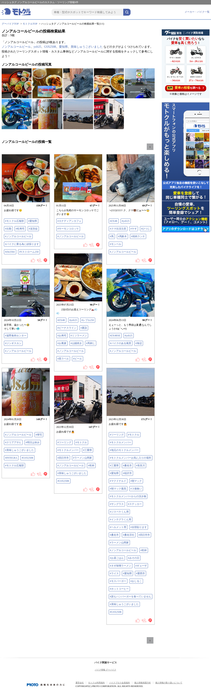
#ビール (77, 358)
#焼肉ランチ (138, 236)
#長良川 (140, 465)
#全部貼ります (139, 527)
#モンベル (115, 244)
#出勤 (8, 228)
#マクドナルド (118, 480)
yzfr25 (37, 46)
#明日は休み (32, 442)
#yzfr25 (126, 221)
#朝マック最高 (118, 488)
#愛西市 (140, 573)
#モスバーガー (118, 581)
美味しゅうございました (87, 46)
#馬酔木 (122, 236)
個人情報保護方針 (142, 683)
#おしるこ (136, 581)
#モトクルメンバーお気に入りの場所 (130, 457)
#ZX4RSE (115, 335)
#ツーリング (117, 434)
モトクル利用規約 (96, 683)
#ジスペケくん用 (119, 511)
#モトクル (133, 434)
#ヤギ (134, 228)
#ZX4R (113, 221)
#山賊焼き (76, 343)
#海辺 (139, 343)
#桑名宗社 (128, 534)
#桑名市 (127, 465)
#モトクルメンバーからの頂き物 (128, 496)
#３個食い (136, 488)
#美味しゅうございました (19, 450)
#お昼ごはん (117, 558)
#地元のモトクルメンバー (124, 450)
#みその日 (133, 558)
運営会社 (79, 683)
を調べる (185, 88)
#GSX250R (27, 457)
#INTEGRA (11, 457)
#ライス (114, 573)
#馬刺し (90, 343)
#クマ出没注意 (118, 228)
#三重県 (114, 465)
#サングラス (117, 504)
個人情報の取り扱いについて (168, 683)
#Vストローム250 (29, 251)
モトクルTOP (30, 23)
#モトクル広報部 (14, 221)
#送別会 (33, 228)
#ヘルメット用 (118, 527)
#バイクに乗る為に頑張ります (22, 244)
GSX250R (50, 46)
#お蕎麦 (62, 343)
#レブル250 (87, 320)
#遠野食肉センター (15, 335)
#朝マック (136, 480)
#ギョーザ (141, 565)
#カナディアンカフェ (69, 221)
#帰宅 (39, 434)
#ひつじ (145, 228)
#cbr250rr (10, 251)
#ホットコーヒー (119, 588)
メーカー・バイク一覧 (197, 11)
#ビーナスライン (67, 327)
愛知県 (63, 46)
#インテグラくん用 (120, 519)
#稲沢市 (127, 473)
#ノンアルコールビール (18, 236)
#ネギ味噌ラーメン (120, 565)
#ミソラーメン (79, 335)
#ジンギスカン (13, 343)
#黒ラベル (63, 358)
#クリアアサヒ (13, 442)
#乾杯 (144, 550)
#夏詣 (84, 327)
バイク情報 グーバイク (105, 670)
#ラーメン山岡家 (119, 542)
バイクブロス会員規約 (119, 683)
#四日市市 (144, 534)
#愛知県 (32, 221)
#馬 (112, 236)
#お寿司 (62, 335)
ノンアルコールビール (16, 46)
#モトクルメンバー (120, 442)
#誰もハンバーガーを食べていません (130, 596)
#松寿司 (20, 228)
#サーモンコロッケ (68, 228)
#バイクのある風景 (120, 343)
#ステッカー (135, 504)
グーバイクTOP (10, 23)
